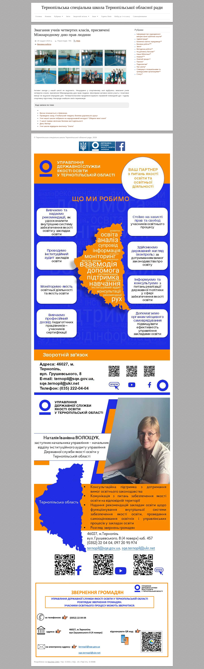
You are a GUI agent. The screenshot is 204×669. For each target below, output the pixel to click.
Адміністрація (142, 39)
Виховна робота (44, 44)
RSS (78, 41)
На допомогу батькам (146, 52)
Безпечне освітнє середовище (149, 42)
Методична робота (145, 49)
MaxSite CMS (53, 662)
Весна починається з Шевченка (53, 113)
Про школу (141, 67)
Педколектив (142, 64)
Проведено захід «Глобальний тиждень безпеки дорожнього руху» (69, 116)
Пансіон (140, 62)
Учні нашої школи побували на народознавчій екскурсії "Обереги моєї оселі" (73, 118)
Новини (141, 57)
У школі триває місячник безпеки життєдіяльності (61, 121)
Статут (140, 74)
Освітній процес (144, 59)
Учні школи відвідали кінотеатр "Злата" (57, 126)
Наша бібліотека (144, 54)
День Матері (45, 124)
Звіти (139, 47)
